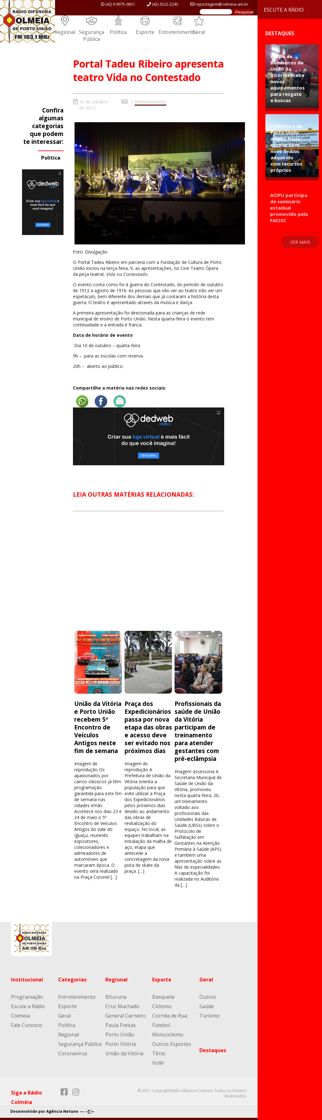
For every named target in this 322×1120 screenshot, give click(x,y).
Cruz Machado (122, 1005)
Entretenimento (177, 32)
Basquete (163, 995)
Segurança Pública (91, 35)
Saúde (206, 1005)
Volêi (158, 1061)
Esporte (145, 32)
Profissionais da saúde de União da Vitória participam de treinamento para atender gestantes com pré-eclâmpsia (198, 730)
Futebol (161, 1024)
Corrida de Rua (169, 1014)
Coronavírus (72, 1052)
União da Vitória (124, 1052)
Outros (207, 995)
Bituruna (115, 995)
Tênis (158, 1052)
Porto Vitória (120, 1043)
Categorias (72, 978)
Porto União (119, 1033)
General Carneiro (125, 1014)
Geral (198, 32)
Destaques (212, 1049)
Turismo (209, 1014)
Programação (27, 995)
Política (118, 32)
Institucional (27, 978)
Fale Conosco (26, 1024)
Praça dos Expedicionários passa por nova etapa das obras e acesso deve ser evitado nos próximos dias (148, 726)
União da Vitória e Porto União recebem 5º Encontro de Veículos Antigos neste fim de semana (97, 726)
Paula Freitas (120, 1024)
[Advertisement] (148, 576)
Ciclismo (161, 1005)
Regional (64, 32)
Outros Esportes (171, 1043)
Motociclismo (167, 1033)
